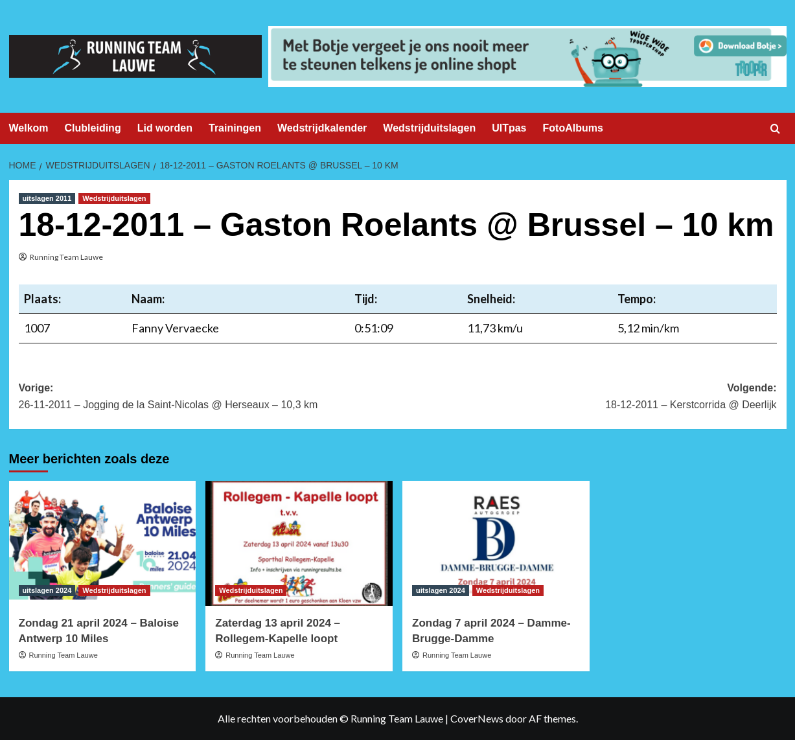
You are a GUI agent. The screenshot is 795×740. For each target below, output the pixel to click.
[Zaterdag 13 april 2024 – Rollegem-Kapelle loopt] (299, 543)
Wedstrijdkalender (322, 127)
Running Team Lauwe (66, 257)
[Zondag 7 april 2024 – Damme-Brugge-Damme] (496, 543)
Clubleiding (93, 127)
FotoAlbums (573, 127)
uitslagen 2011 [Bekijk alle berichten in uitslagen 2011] (47, 198)
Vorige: (208, 397)
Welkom (29, 127)
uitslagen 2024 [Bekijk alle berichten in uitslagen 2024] (47, 590)
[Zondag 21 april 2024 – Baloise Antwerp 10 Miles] (102, 543)
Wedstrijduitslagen (429, 127)
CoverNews (476, 718)
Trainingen (235, 127)
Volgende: (587, 397)
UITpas (509, 127)
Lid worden (164, 127)
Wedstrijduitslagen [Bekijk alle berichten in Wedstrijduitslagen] (114, 198)
